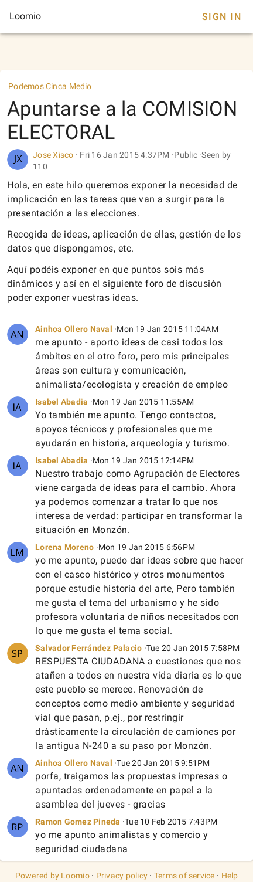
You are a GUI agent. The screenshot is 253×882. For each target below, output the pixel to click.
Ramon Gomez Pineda (78, 821)
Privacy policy (122, 875)
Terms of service (184, 875)
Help (229, 875)
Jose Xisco (53, 155)
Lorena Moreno (64, 547)
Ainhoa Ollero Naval (73, 329)
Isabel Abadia (61, 401)
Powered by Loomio (52, 875)
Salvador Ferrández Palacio (88, 648)
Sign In (221, 16)
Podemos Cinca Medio (50, 86)
